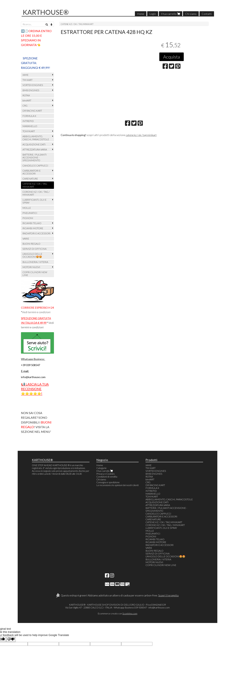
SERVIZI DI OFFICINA (34, 248)
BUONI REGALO (31, 243)
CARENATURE (30, 178)
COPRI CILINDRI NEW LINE (34, 273)
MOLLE (26, 207)
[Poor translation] (11, 639)
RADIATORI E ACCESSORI (36, 233)
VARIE (25, 238)
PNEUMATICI (29, 212)
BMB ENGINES (30, 90)
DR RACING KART (32, 110)
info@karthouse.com (159, 607)
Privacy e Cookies (105, 473)
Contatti (207, 13)
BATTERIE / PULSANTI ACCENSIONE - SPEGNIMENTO (34, 157)
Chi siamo (190, 13)
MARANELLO (29, 126)
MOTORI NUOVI (31, 267)
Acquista (171, 56)
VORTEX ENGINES (32, 85)
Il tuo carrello (170, 13)
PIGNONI (27, 218)
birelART (26, 100)
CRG (24, 105)
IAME (25, 74)
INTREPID (28, 121)
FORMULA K (29, 115)
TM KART (27, 79)
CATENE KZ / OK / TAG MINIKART (77, 24)
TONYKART (28, 131)
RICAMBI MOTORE (32, 228)
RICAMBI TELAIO (31, 223)
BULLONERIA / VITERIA (35, 261)
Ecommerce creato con (117, 613)
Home (140, 13)
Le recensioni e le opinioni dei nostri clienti (117, 485)
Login (152, 13)
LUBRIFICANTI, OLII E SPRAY (34, 201)
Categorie (101, 468)
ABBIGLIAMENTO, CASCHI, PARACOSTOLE (35, 138)
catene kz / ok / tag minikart (141, 135)
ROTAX (26, 95)
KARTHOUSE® (46, 12)
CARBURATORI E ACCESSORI (31, 172)
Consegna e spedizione (108, 482)
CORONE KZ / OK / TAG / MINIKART (36, 193)
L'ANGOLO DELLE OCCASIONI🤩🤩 (32, 255)
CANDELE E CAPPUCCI (35, 165)
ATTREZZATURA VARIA (34, 149)
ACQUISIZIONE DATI (34, 144)
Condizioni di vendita (106, 476)
